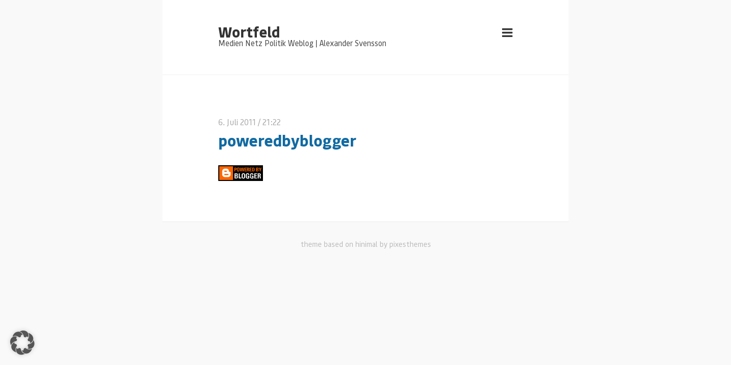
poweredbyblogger (287, 140)
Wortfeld (249, 31)
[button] (22, 342)
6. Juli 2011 (237, 122)
